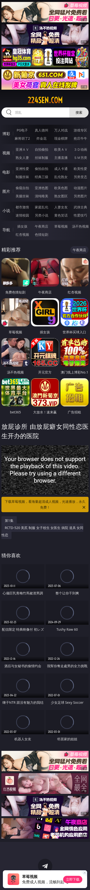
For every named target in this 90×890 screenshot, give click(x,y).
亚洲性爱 (22, 168)
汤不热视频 (80, 226)
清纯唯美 (41, 196)
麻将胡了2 (22, 138)
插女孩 (22, 226)
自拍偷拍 (41, 149)
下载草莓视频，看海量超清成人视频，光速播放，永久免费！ (45, 504)
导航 (6, 229)
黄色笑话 (61, 215)
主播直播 (61, 157)
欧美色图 (61, 188)
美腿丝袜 (22, 196)
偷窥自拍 (22, 188)
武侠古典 (80, 207)
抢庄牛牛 (80, 138)
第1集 (9, 520)
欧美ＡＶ (61, 149)
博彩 (6, 133)
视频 (6, 153)
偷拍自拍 (41, 168)
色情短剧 (41, 234)
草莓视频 (61, 226)
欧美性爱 (80, 168)
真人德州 (41, 130)
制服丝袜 (22, 176)
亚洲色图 (41, 188)
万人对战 (61, 130)
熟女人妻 (22, 157)
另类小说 (41, 215)
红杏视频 (22, 234)
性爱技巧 (80, 215)
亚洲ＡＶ (22, 149)
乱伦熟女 (61, 176)
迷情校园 (22, 215)
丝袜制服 (41, 157)
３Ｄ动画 (80, 149)
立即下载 (72, 879)
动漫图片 (80, 188)
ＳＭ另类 (80, 157)
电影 (6, 172)
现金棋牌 (61, 138)
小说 (6, 210)
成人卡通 (61, 168)
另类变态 (80, 176)
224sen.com (45, 100)
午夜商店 (41, 226)
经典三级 (41, 176)
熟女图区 (61, 196)
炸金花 (41, 138)
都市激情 (22, 207)
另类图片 (80, 196)
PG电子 (22, 130)
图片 (6, 191)
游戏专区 (80, 130)
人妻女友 (61, 207)
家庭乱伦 (41, 207)
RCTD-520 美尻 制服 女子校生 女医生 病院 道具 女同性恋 (42, 531)
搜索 (79, 112)
